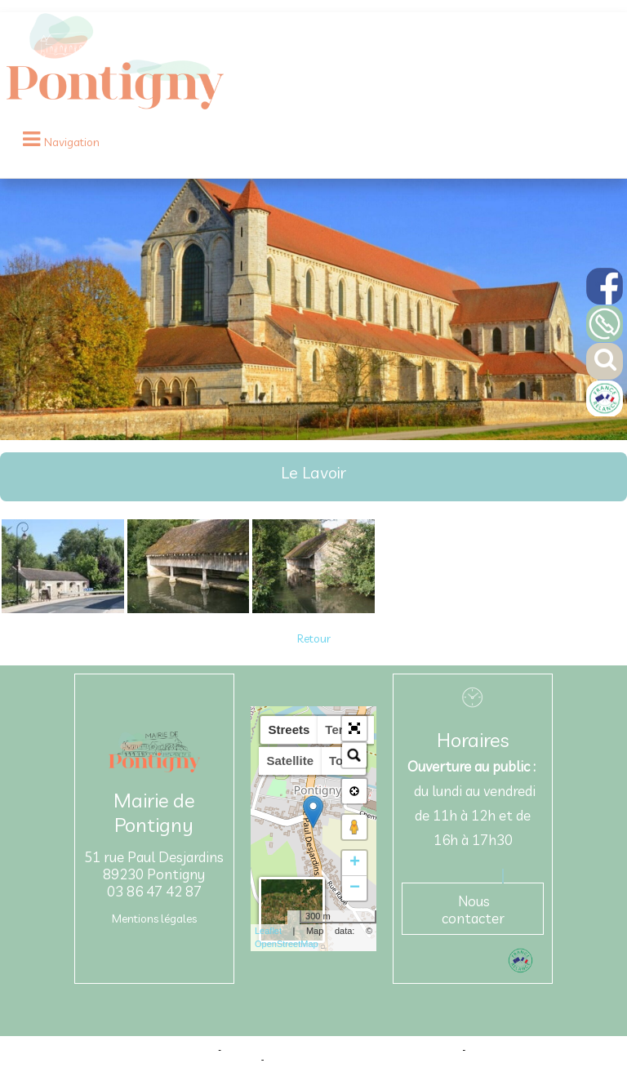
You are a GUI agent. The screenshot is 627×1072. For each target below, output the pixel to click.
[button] (354, 728)
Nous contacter (473, 909)
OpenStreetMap (286, 944)
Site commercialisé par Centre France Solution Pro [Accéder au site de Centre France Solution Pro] (113, 1049)
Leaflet (268, 931)
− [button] (354, 888)
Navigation (72, 142)
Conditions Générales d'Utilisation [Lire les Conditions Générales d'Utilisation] (335, 1059)
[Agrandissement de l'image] (63, 609)
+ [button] (354, 863)
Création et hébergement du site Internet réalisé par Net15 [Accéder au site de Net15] (342, 1049)
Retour (314, 638)
